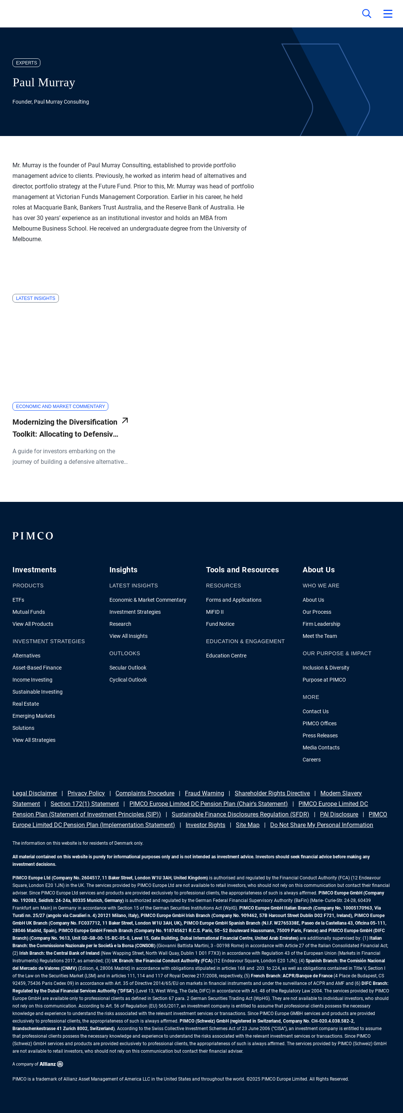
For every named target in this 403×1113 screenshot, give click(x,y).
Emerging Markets (33, 716)
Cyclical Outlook (128, 680)
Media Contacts (321, 748)
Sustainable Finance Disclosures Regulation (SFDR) (240, 814)
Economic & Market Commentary (147, 600)
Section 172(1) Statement (85, 803)
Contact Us (316, 711)
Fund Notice (220, 624)
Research (120, 624)
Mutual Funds (28, 612)
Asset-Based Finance (37, 668)
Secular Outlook (127, 668)
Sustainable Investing (37, 692)
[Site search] (367, 13)
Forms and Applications (233, 600)
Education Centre (226, 656)
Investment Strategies (135, 612)
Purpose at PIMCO (324, 680)
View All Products (32, 624)
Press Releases (320, 735)
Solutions (23, 728)
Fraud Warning (204, 793)
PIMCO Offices (320, 723)
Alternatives (26, 656)
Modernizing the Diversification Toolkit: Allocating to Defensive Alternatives (64, 428)
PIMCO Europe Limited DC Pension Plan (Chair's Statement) (208, 803)
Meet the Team (320, 636)
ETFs (18, 600)
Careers (312, 760)
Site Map (248, 825)
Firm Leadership (321, 624)
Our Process (317, 612)
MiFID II (215, 612)
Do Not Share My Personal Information (321, 825)
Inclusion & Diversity (326, 668)
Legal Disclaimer (34, 793)
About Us (313, 600)
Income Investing (32, 680)
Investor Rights (205, 825)
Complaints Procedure (144, 793)
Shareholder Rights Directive (272, 793)
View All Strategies (33, 740)
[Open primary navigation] (388, 13)
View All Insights (128, 636)
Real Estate (25, 704)
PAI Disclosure (339, 814)
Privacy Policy (86, 793)
